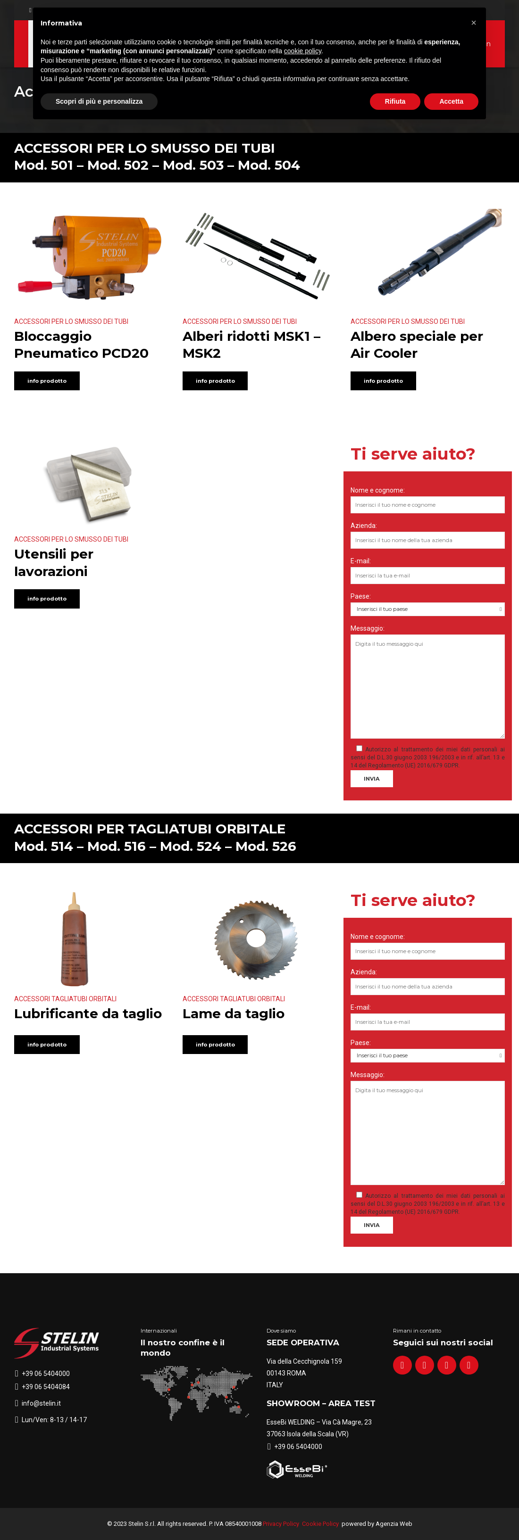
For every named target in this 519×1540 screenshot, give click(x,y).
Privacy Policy (281, 1523)
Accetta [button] (451, 101)
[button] (473, 22)
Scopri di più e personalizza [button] (99, 101)
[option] (91, 485)
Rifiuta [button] (395, 101)
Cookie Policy (320, 1523)
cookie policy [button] (302, 51)
